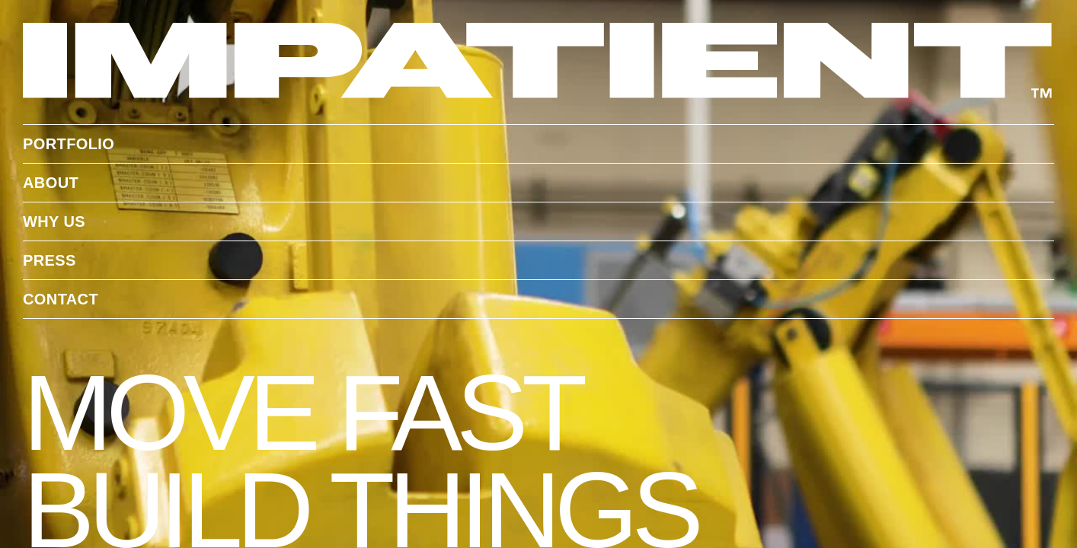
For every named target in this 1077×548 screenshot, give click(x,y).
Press (49, 260)
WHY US (54, 221)
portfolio (68, 143)
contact (60, 299)
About (50, 182)
